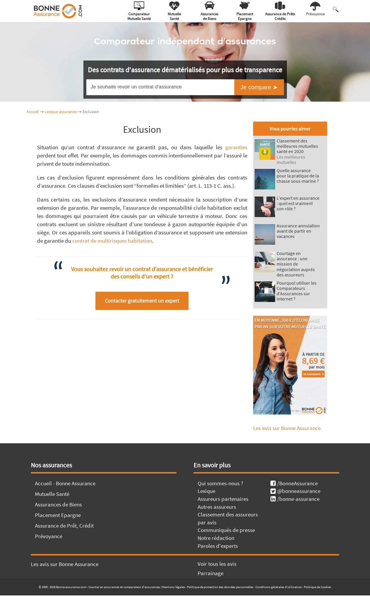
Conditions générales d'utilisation (278, 587)
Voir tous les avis (217, 563)
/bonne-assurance (294, 498)
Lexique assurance (61, 111)
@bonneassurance (295, 490)
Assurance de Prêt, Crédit (64, 525)
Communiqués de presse (226, 529)
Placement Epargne (58, 514)
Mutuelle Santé (52, 493)
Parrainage (210, 573)
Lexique (206, 490)
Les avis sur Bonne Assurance (287, 428)
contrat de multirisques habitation (112, 240)
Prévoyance (48, 536)
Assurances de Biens (58, 504)
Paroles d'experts (218, 545)
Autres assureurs (217, 506)
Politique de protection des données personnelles (220, 587)
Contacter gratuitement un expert (142, 300)
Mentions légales (173, 587)
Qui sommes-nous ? (220, 483)
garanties (236, 147)
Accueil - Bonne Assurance (65, 483)
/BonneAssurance (294, 483)
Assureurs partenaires (223, 498)
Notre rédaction (216, 537)
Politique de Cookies (317, 587)
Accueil (32, 111)
